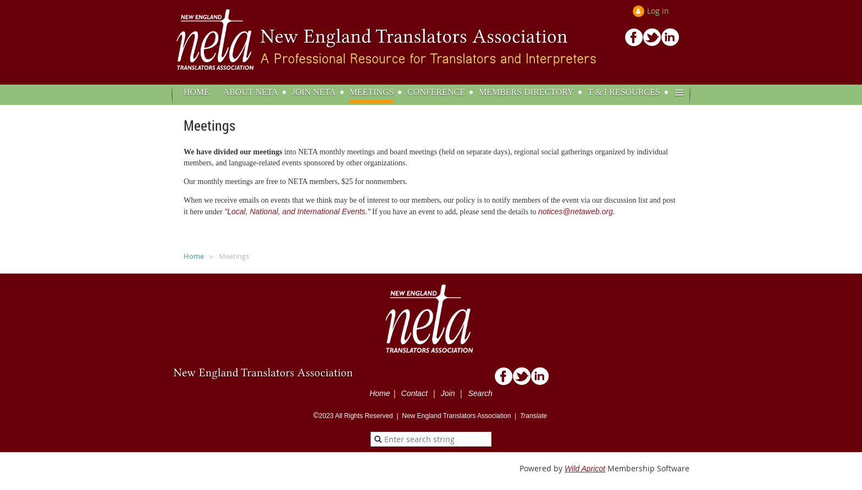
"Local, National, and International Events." (297, 211)
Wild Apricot (585, 468)
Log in (658, 10)
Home (194, 256)
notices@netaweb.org (575, 211)
